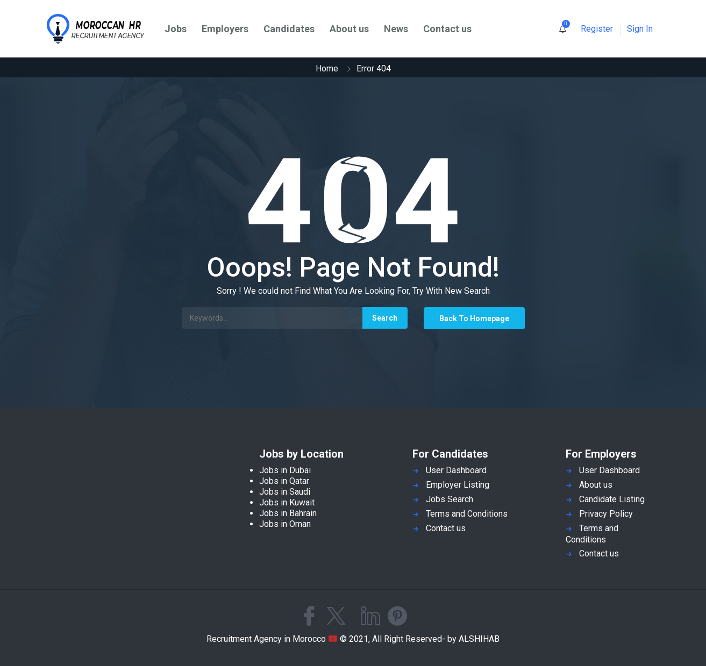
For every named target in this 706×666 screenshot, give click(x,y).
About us (349, 28)
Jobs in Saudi (284, 492)
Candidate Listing (612, 499)
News (396, 28)
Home (327, 68)
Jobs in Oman (285, 524)
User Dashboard (456, 470)
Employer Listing (457, 485)
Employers (225, 28)
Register (597, 29)
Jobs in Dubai (285, 470)
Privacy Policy (606, 514)
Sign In (640, 29)
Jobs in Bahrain (288, 513)
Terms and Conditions (467, 514)
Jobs (176, 28)
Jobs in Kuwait (287, 502)
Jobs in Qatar (284, 481)
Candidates (289, 28)
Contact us (447, 28)
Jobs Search (449, 499)
